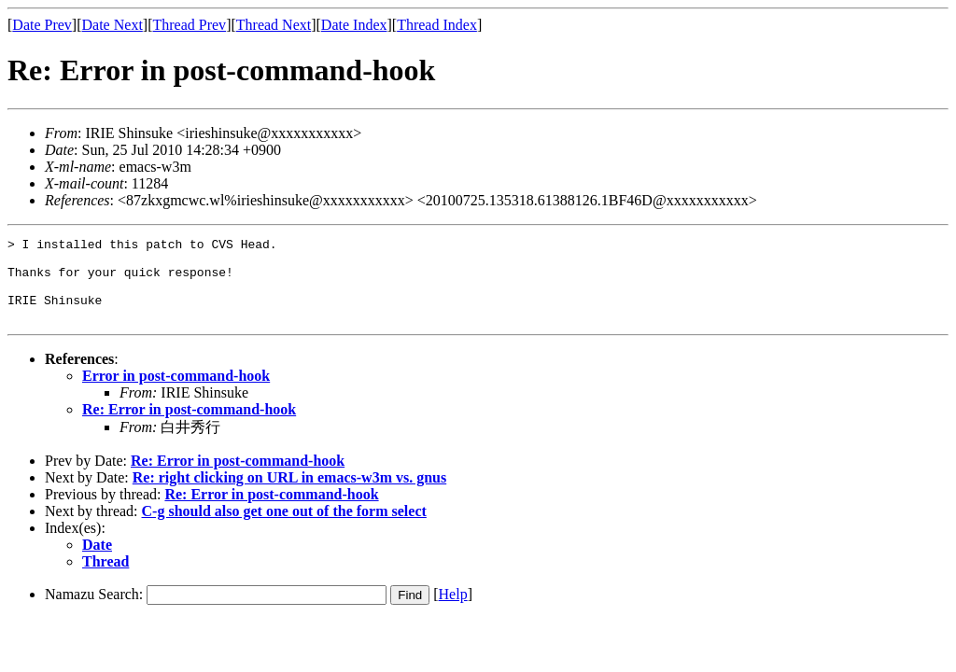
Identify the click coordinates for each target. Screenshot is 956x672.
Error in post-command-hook (176, 392)
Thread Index (437, 25)
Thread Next (273, 25)
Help (453, 611)
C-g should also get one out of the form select (284, 528)
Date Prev (42, 25)
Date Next (112, 25)
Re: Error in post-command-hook (189, 426)
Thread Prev (189, 25)
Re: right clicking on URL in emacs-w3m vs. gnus (289, 494)
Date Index (354, 25)
